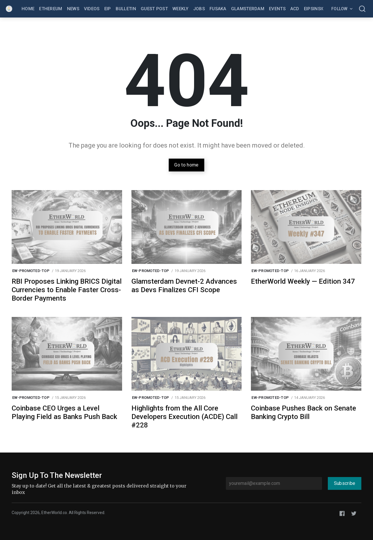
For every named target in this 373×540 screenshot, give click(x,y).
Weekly (181, 8)
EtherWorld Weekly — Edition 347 (303, 281)
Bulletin (126, 8)
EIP (107, 8)
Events (277, 8)
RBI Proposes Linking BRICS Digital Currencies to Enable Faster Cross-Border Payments (67, 289)
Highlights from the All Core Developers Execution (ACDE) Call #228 (184, 416)
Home (28, 8)
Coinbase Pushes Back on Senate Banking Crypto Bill (303, 412)
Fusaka (218, 8)
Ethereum (50, 8)
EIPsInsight (317, 8)
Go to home (186, 165)
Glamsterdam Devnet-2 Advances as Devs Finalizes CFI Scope (184, 285)
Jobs (199, 8)
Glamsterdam (247, 8)
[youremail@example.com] (274, 483)
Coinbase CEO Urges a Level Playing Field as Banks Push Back (64, 412)
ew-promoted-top (31, 271)
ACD (294, 8)
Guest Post (154, 8)
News (73, 8)
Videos (92, 8)
